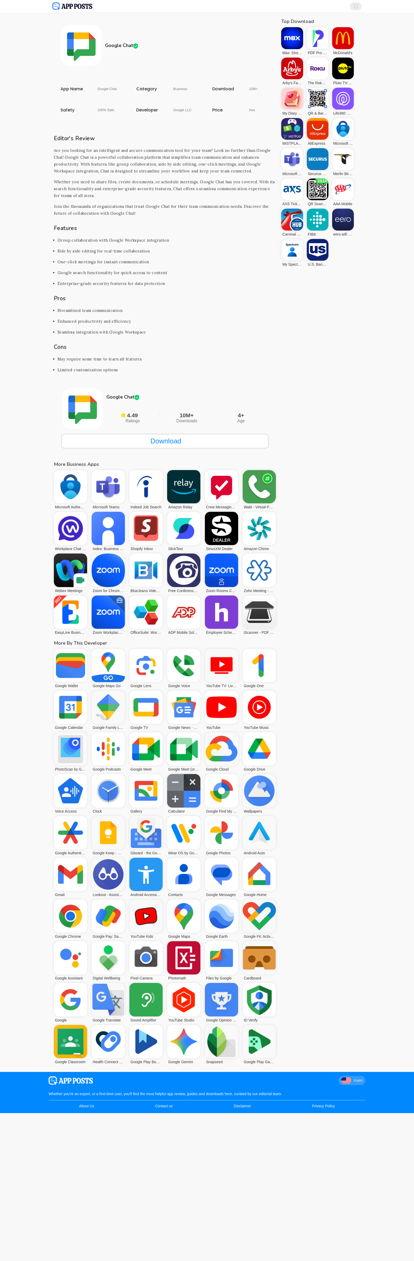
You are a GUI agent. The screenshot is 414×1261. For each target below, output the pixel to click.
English (352, 1080)
